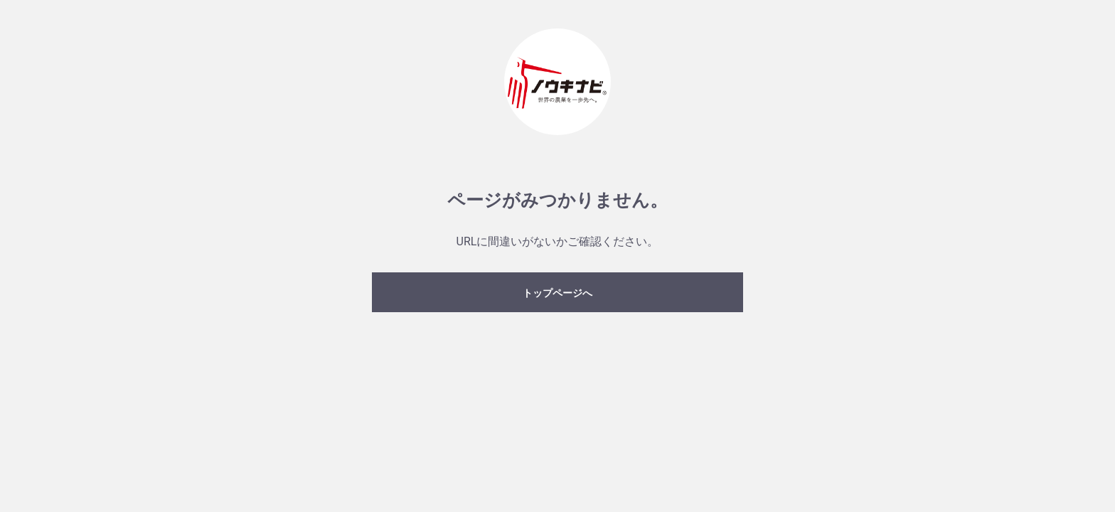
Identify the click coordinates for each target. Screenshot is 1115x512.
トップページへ (557, 293)
